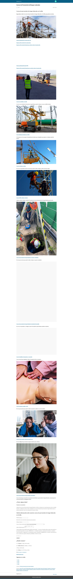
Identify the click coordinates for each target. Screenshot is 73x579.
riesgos (51, 569)
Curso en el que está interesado (21, 524)
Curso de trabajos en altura (21, 166)
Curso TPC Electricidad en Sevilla (28, 568)
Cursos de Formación (43, 568)
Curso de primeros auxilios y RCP (22, 406)
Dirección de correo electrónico (21, 519)
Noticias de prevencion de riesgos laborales (27, 566)
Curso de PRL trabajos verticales (22, 197)
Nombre (17, 517)
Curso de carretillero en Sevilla (21, 101)
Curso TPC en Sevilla (37, 568)
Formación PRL (38, 569)
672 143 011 (20, 552)
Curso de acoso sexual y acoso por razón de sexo (24, 439)
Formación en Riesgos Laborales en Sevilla (29, 569)
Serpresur (21, 570)
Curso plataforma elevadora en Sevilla (22, 134)
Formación (49, 568)
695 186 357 (24, 552)
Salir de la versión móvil (36, 577)
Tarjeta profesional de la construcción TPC (23, 40)
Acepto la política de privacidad (21, 529)
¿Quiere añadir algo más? (20, 527)
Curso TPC (21, 568)
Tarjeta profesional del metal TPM (22, 65)
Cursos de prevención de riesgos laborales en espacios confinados (27, 257)
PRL (49, 569)
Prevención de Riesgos (44, 569)
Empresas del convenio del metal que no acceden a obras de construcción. (28, 68)
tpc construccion (25, 570)
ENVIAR (18, 538)
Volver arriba (55, 574)
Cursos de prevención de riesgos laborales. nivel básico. (25, 495)
